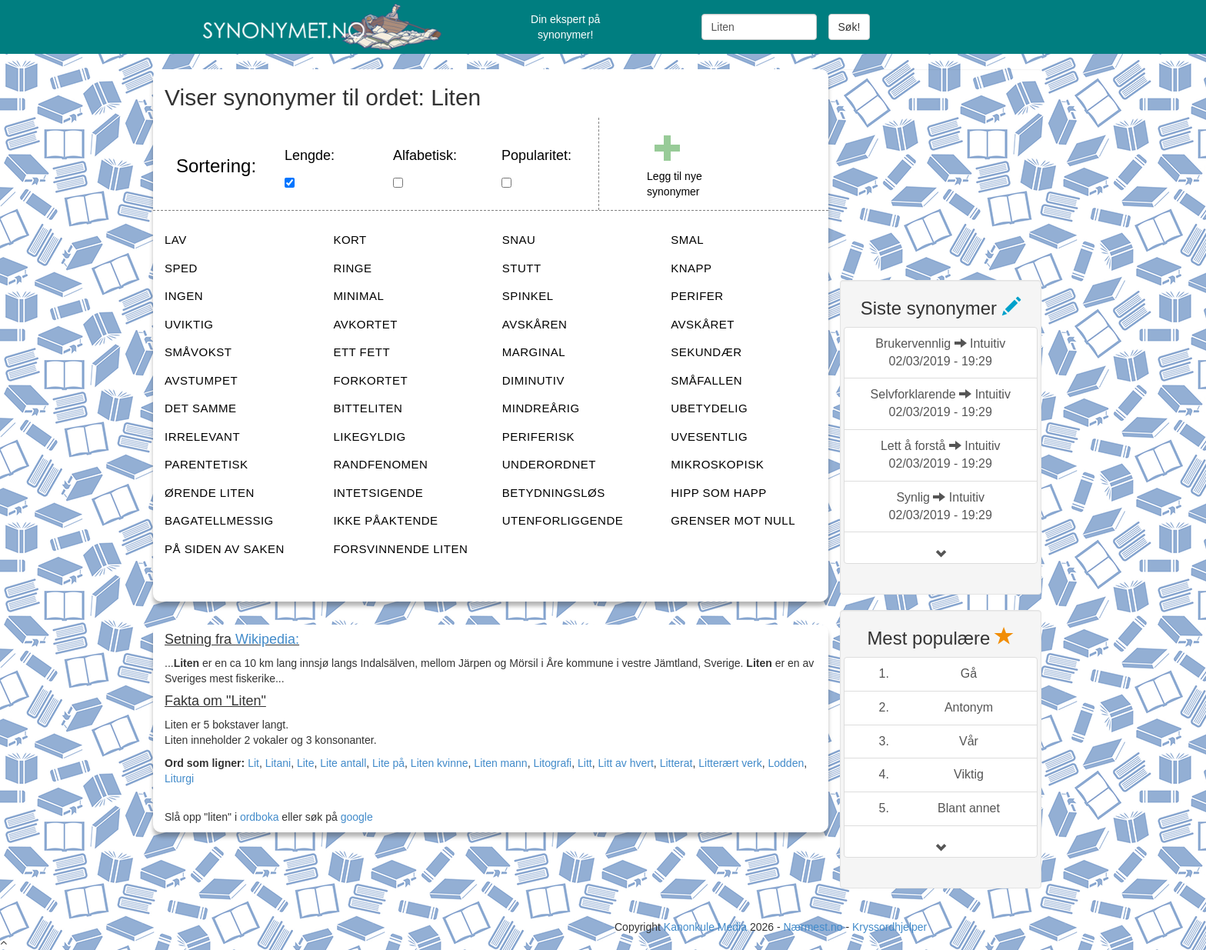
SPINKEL (528, 295)
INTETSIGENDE (378, 492)
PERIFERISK (538, 436)
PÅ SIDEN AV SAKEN (225, 548)
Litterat (676, 763)
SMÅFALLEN (706, 380)
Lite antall (343, 763)
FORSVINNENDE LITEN (400, 548)
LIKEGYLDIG (369, 436)
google (357, 817)
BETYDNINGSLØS (553, 492)
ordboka (257, 817)
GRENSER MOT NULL (733, 520)
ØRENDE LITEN (210, 492)
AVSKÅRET (703, 324)
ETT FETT (361, 351)
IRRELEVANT (202, 436)
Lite (306, 763)
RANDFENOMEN (380, 464)
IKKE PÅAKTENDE (385, 520)
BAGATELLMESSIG (219, 520)
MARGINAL (533, 351)
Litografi (552, 763)
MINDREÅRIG (541, 408)
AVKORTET (365, 324)
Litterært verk (729, 763)
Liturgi (179, 778)
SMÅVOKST (198, 351)
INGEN (184, 295)
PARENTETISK (206, 464)
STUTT (521, 268)
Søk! (849, 27)
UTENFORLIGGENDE (563, 520)
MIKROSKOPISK (717, 464)
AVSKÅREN (535, 324)
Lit (253, 763)
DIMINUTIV (533, 380)
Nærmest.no (812, 927)
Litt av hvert (625, 763)
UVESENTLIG (709, 436)
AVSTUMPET (201, 380)
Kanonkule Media (707, 927)
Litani (278, 763)
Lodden (786, 763)
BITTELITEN (367, 408)
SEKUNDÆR (706, 351)
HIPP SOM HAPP (719, 492)
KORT (349, 239)
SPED (181, 268)
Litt (585, 763)
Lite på (388, 763)
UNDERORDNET (549, 464)
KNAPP (691, 268)
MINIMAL (358, 295)
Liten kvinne (439, 763)
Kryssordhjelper (889, 927)
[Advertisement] (955, 165)
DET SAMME (200, 408)
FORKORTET (370, 380)
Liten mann (500, 763)
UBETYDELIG (709, 408)
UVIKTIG (189, 324)
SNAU (519, 239)
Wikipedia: (267, 639)
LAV (176, 239)
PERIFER (697, 295)
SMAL (687, 239)
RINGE (352, 268)
